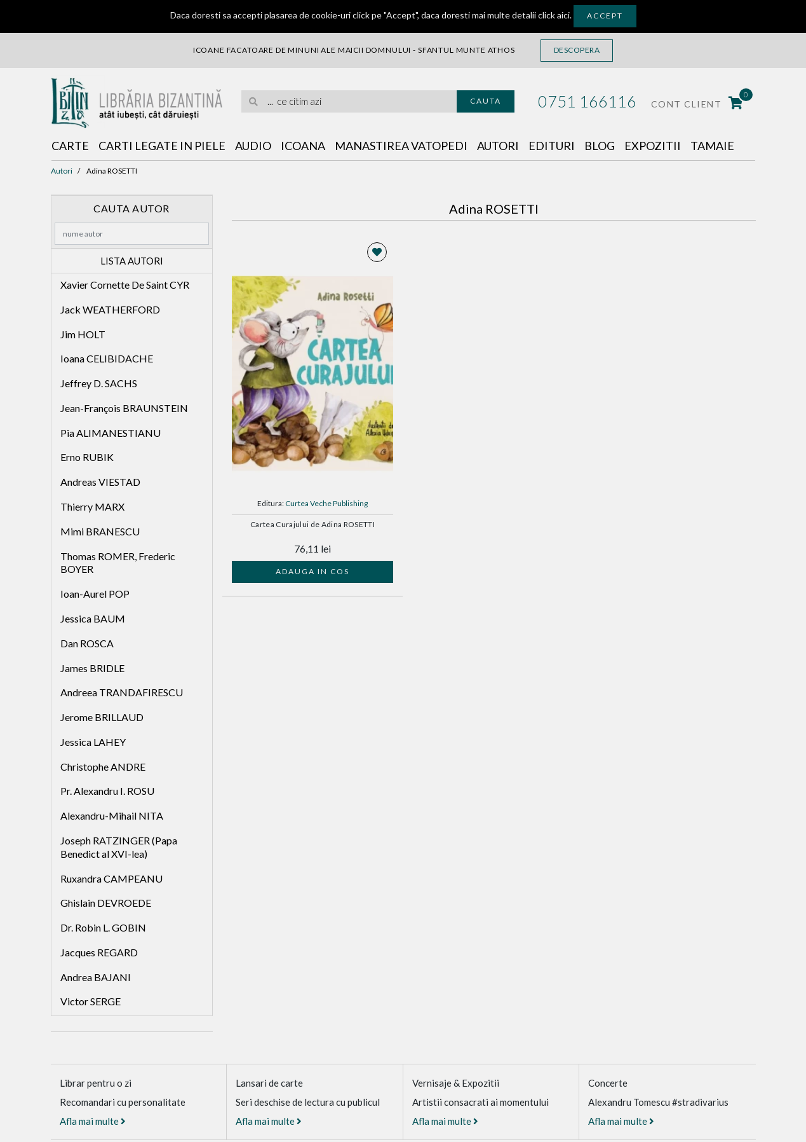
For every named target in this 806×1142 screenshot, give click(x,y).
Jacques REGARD (99, 952)
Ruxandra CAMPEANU (111, 878)
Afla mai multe (93, 1121)
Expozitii (652, 146)
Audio (253, 146)
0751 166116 (587, 101)
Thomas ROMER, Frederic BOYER (117, 562)
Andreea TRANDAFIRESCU (121, 692)
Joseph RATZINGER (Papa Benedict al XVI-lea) (118, 847)
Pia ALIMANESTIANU (110, 433)
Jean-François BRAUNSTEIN (124, 408)
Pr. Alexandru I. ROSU (107, 791)
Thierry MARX (92, 506)
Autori (498, 146)
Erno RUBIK (87, 457)
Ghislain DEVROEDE (105, 903)
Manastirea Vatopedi (401, 146)
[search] (349, 101)
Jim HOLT (82, 334)
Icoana (303, 146)
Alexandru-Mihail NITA (111, 815)
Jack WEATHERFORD (110, 309)
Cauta (485, 101)
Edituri (551, 146)
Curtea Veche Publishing (326, 503)
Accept (605, 15)
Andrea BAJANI (95, 977)
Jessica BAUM (92, 618)
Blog (599, 146)
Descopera (577, 50)
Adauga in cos (312, 571)
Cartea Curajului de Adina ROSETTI (312, 524)
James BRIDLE (92, 668)
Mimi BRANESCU (100, 531)
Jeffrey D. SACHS (98, 383)
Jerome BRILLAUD (102, 717)
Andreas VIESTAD (100, 482)
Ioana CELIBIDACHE (106, 358)
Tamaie (712, 146)
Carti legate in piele (161, 146)
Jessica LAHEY (93, 742)
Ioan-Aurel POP (95, 594)
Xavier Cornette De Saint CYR (124, 285)
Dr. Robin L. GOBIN (103, 927)
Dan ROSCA (87, 643)
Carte (70, 146)
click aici (554, 15)
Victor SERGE (90, 1001)
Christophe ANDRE (102, 766)
